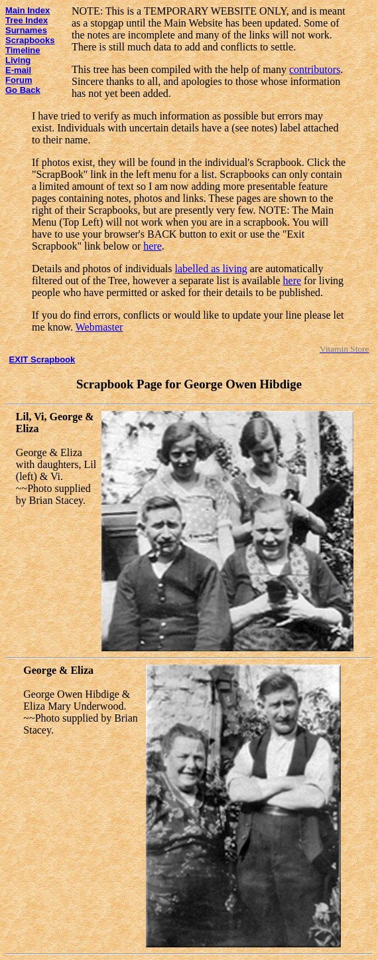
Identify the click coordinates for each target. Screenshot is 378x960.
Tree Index (26, 20)
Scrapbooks (29, 40)
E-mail (18, 70)
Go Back (22, 90)
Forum (18, 80)
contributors (314, 69)
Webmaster (99, 327)
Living (18, 60)
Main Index (27, 10)
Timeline (22, 50)
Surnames (26, 30)
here (152, 246)
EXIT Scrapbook (42, 359)
